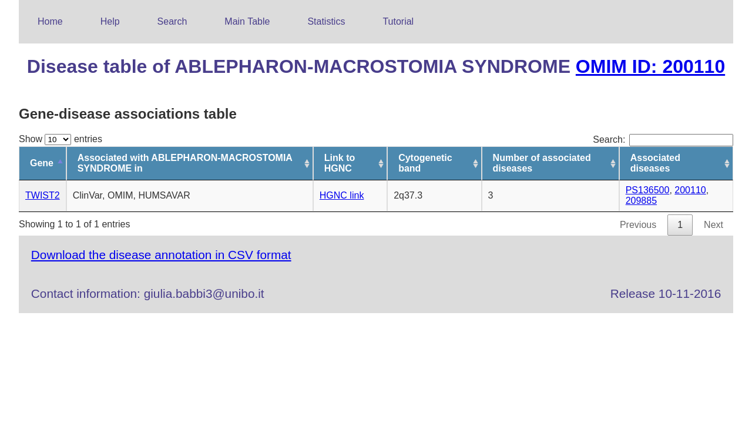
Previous (638, 225)
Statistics (326, 21)
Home (50, 21)
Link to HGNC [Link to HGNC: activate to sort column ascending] (339, 163)
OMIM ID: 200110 (650, 66)
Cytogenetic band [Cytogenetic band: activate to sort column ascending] (425, 163)
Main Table (247, 21)
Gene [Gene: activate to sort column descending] (41, 163)
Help (110, 21)
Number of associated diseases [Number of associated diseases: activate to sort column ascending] (542, 163)
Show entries (60, 139)
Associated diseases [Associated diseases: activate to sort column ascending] (655, 163)
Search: (663, 140)
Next (713, 225)
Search (172, 21)
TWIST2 (42, 195)
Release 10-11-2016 (665, 293)
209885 (641, 201)
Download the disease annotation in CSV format (161, 254)
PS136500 (648, 190)
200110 (690, 190)
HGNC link (342, 195)
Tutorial (398, 21)
